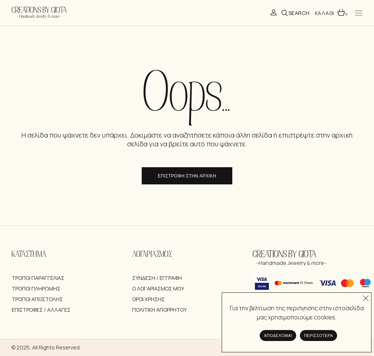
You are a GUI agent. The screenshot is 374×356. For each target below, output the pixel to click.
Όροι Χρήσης (148, 299)
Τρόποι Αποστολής (37, 299)
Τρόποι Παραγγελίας (38, 277)
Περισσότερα (318, 335)
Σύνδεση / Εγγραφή (157, 277)
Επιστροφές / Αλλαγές (41, 309)
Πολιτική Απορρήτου (159, 309)
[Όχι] (365, 296)
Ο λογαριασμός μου (158, 288)
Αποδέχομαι (278, 335)
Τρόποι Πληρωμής (36, 288)
